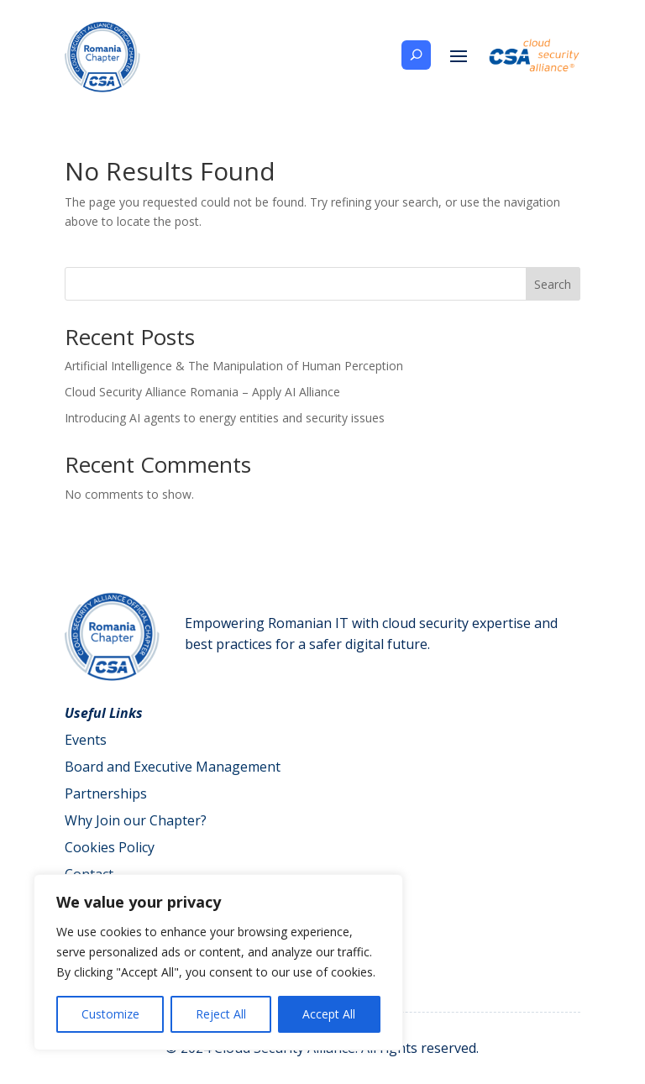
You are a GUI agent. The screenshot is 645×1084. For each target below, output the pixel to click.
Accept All (328, 1014)
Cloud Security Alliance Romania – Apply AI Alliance (202, 392)
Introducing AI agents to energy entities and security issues (225, 418)
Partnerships (106, 793)
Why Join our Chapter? (136, 820)
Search (552, 284)
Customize (110, 1014)
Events (86, 740)
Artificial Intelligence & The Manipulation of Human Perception (234, 366)
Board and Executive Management (173, 766)
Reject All (221, 1014)
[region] (218, 962)
